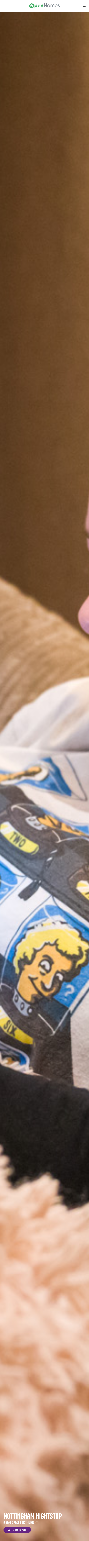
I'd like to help (17, 1529)
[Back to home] (44, 6)
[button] (84, 6)
